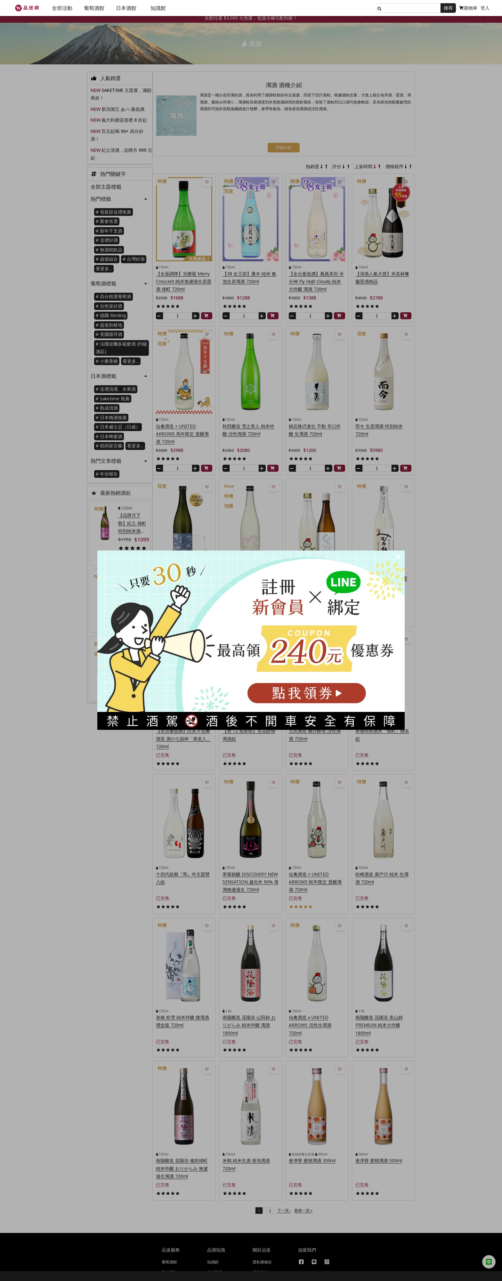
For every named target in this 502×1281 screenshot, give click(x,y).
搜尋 (448, 8)
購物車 (468, 8)
